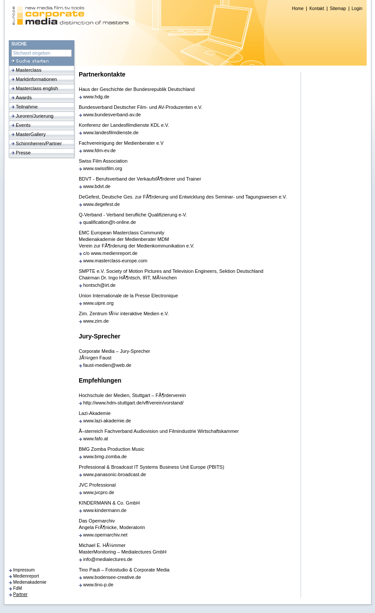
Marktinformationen (36, 79)
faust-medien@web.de (107, 365)
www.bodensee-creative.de (112, 577)
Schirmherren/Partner (39, 143)
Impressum (24, 570)
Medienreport (26, 576)
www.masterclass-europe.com (115, 260)
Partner (20, 594)
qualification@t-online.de (109, 222)
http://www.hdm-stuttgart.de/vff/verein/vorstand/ (133, 402)
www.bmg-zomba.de (105, 456)
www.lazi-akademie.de (107, 420)
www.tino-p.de (98, 584)
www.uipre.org (98, 303)
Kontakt (316, 9)
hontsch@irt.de (99, 285)
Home (298, 9)
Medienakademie (29, 582)
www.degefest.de (101, 204)
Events (23, 125)
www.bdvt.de (96, 186)
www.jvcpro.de (98, 492)
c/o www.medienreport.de (110, 253)
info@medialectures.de (108, 559)
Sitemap (338, 9)
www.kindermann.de (104, 510)
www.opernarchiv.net (105, 534)
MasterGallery (31, 134)
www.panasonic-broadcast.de (114, 474)
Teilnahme (27, 106)
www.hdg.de (96, 96)
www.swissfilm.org (102, 168)
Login (357, 9)
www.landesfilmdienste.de (111, 132)
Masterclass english (37, 88)
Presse (23, 152)
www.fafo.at (95, 438)
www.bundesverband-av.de (112, 114)
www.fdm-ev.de (99, 150)
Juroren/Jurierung (34, 115)
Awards (24, 97)
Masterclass (29, 70)
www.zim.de (96, 321)
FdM (17, 588)
